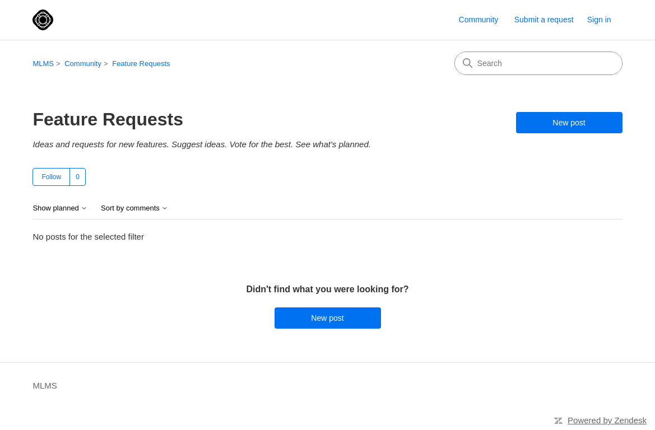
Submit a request (544, 19)
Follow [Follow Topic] (51, 177)
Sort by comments (134, 208)
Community (479, 19)
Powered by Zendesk (607, 420)
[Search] (538, 63)
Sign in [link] (599, 19)
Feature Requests (141, 63)
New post (568, 122)
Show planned (59, 208)
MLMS (43, 63)
